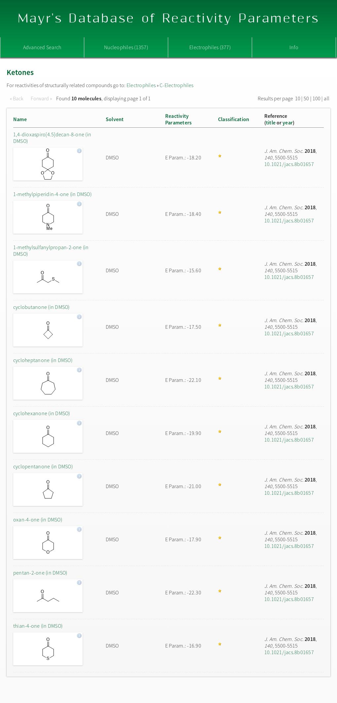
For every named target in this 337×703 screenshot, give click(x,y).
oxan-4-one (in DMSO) (37, 519)
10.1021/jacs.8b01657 (289, 164)
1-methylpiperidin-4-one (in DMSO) (52, 194)
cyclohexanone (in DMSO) (41, 413)
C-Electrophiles (177, 85)
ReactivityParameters (178, 119)
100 (317, 98)
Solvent (115, 119)
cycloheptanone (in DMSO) (42, 360)
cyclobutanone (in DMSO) (41, 307)
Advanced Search (42, 47)
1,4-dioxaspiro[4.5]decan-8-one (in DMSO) (52, 137)
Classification (233, 119)
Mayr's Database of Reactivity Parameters (168, 18)
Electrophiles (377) (210, 47)
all (326, 98)
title (271, 122)
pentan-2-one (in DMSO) (40, 572)
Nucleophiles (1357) (126, 47)
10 (297, 98)
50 (306, 98)
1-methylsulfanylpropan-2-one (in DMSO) (51, 250)
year (287, 122)
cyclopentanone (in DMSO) (43, 466)
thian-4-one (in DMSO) (37, 625)
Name (20, 119)
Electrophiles (141, 85)
